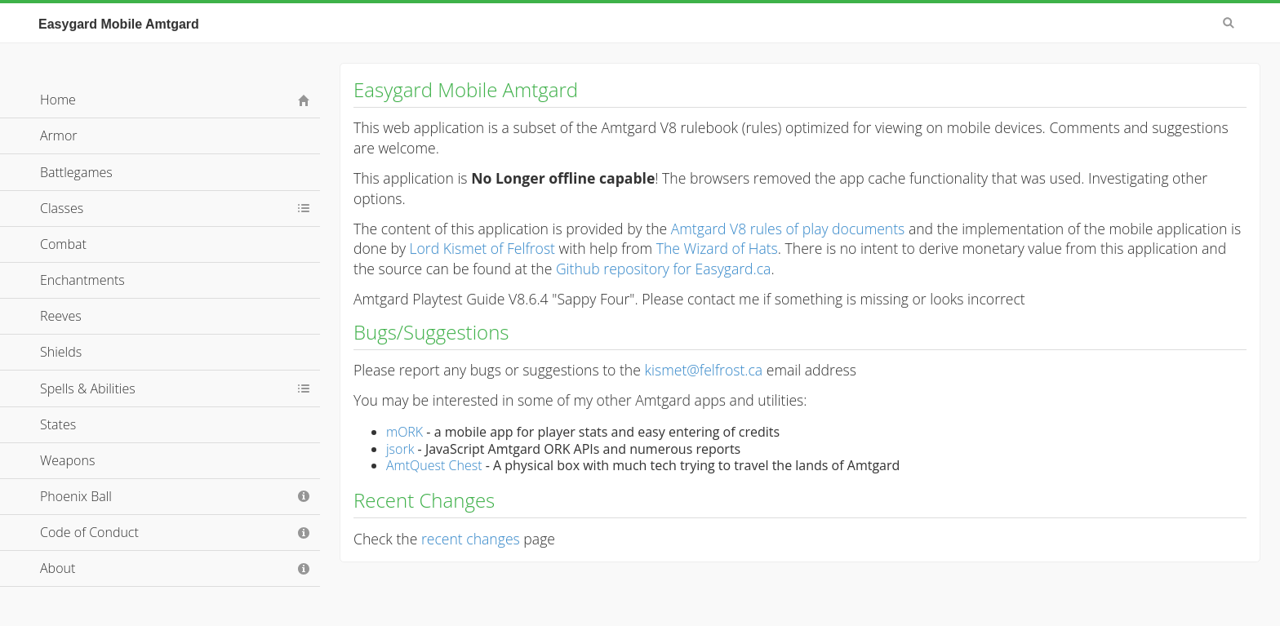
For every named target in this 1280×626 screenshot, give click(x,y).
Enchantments (82, 280)
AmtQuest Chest (434, 465)
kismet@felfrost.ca (703, 370)
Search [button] (1229, 23)
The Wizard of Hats (717, 248)
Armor (59, 135)
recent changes (470, 538)
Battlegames (76, 172)
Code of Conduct (89, 532)
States (58, 424)
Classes (61, 208)
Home (58, 100)
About (57, 568)
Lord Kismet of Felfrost (482, 248)
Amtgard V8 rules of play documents (788, 228)
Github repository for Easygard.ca (663, 268)
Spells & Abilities (88, 388)
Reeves (61, 316)
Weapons (67, 460)
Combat (63, 244)
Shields (61, 352)
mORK (404, 432)
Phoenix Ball (76, 496)
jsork (400, 449)
